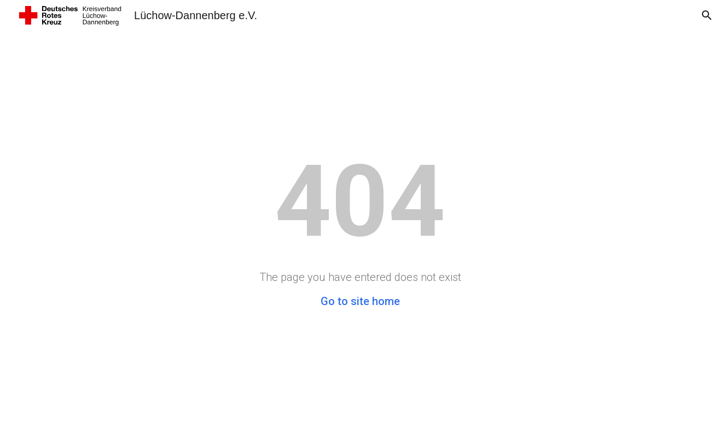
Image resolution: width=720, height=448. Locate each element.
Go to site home (360, 301)
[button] (707, 15)
